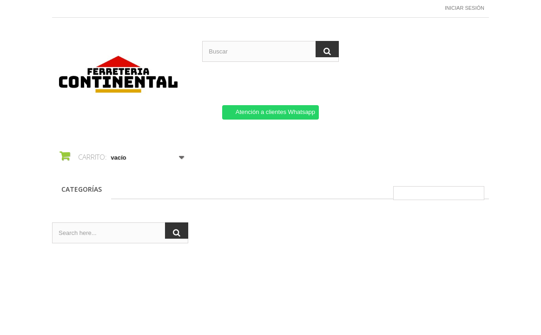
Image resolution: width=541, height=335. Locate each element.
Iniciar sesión (464, 8)
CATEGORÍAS (81, 189)
